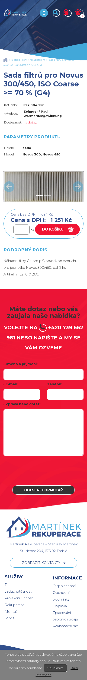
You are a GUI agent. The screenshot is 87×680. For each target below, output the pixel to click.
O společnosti (64, 586)
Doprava (60, 606)
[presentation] (43, 471)
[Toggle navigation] (44, 13)
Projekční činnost (19, 598)
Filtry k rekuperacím (33, 59)
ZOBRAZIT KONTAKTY (41, 563)
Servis (9, 618)
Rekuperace (14, 605)
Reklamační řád (65, 626)
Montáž (11, 612)
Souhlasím (55, 668)
